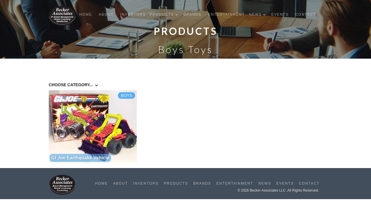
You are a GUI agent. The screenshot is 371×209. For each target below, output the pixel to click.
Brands (192, 14)
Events (280, 14)
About (106, 14)
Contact (305, 14)
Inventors (133, 14)
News (264, 183)
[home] (62, 16)
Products (176, 183)
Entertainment (226, 14)
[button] (165, 14)
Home (85, 14)
